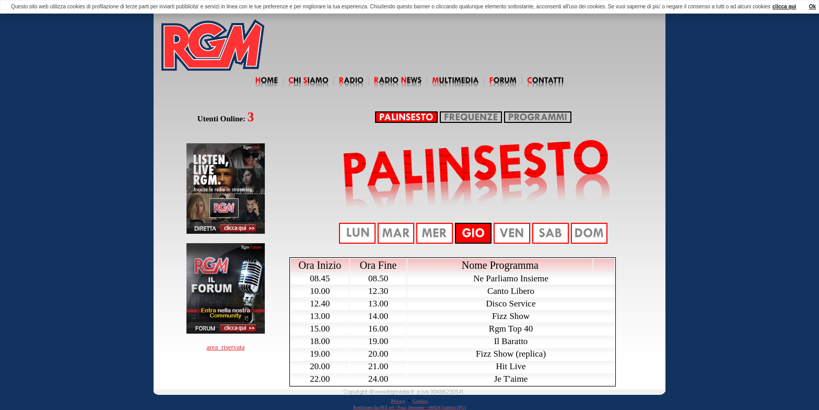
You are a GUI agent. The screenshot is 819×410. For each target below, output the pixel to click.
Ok (812, 6)
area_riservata (226, 347)
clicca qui (785, 6)
